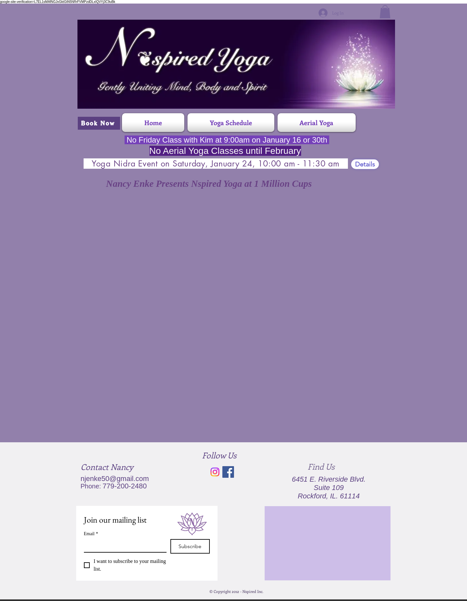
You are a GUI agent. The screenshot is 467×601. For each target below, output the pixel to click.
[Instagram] (215, 472)
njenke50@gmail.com (115, 479)
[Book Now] (99, 123)
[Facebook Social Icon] (228, 472)
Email (91, 533)
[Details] (365, 164)
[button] (385, 11)
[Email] (123, 545)
